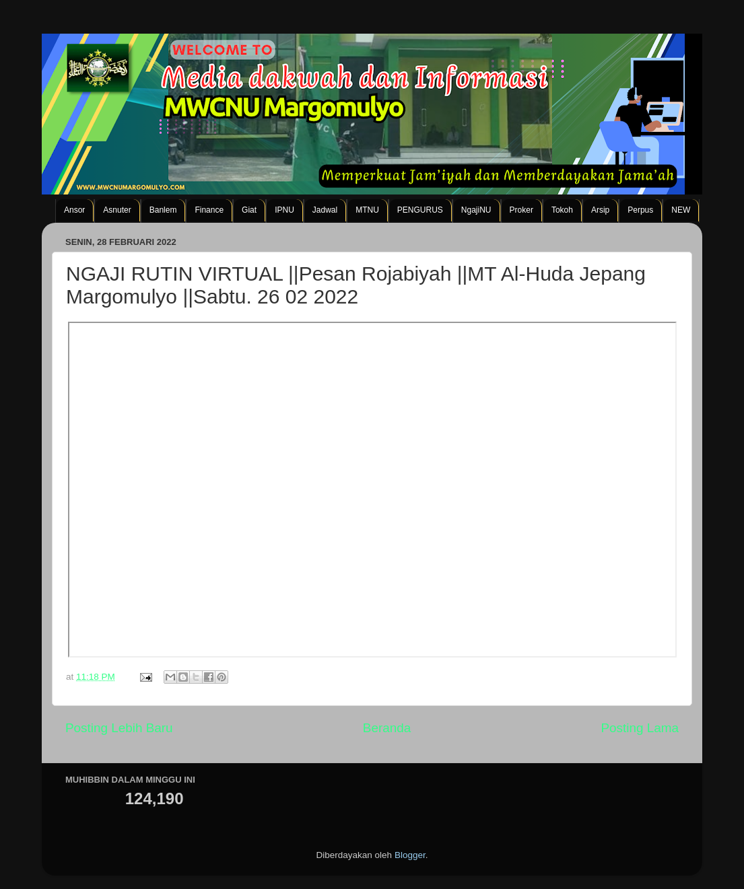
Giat (249, 210)
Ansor (74, 210)
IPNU (284, 210)
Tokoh (562, 210)
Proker (521, 210)
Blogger (410, 855)
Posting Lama (640, 728)
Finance (209, 210)
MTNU (367, 210)
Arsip (600, 210)
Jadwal (324, 210)
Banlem (163, 210)
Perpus (640, 210)
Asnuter (117, 210)
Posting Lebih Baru (119, 728)
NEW (680, 210)
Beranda (387, 728)
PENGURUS (420, 210)
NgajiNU (476, 210)
